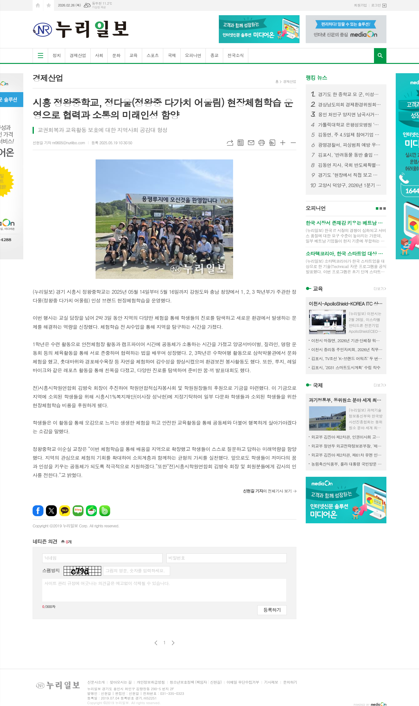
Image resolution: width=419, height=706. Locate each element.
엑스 (51, 510)
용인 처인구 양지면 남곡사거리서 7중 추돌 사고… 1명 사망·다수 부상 (349, 114)
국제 (172, 55)
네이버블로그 (78, 510)
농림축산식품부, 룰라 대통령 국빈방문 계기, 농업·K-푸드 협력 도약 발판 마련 (347, 464)
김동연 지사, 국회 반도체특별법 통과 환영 (349, 165)
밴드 (104, 510)
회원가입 (360, 5)
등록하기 (272, 609)
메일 (251, 143)
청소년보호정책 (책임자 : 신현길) (196, 682)
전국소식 (236, 55)
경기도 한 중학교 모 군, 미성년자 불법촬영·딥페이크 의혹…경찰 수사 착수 (349, 94)
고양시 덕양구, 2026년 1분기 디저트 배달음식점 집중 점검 (349, 185)
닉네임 (50, 558)
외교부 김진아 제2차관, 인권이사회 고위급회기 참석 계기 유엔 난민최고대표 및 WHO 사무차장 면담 (347, 437)
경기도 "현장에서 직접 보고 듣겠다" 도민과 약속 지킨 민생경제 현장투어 (349, 175)
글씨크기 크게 (283, 143)
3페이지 (384, 208)
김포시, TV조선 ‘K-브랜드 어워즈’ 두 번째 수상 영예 (347, 358)
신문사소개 (96, 682)
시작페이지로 (38, 5)
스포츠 (152, 55)
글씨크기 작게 (293, 143)
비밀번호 (177, 558)
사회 (99, 55)
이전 (156, 642)
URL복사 (230, 143)
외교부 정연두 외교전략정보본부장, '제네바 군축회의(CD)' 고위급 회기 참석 (347, 446)
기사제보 (271, 682)
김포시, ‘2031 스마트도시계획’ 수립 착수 (346, 367)
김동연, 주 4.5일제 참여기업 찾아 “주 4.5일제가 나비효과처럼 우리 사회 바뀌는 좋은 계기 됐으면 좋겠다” (349, 135)
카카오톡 (64, 510)
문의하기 (290, 682)
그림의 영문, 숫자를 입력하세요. (134, 570)
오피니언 (193, 55)
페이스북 (38, 510)
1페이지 (377, 208)
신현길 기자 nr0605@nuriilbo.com (59, 142)
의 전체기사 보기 (267, 491)
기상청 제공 (99, 7)
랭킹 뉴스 (316, 77)
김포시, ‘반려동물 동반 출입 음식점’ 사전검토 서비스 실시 (349, 155)
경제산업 (78, 55)
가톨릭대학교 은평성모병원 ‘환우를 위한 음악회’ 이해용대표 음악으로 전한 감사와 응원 (349, 125)
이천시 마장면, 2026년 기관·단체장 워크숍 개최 (347, 340)
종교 (214, 55)
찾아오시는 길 (121, 682)
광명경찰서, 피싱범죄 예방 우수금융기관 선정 (349, 145)
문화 (116, 55)
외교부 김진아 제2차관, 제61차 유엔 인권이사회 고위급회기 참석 (347, 455)
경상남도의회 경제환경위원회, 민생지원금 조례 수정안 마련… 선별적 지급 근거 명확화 (349, 104)
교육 (133, 55)
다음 (173, 642)
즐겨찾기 (48, 5)
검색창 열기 (380, 55)
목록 (240, 143)
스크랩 (272, 143)
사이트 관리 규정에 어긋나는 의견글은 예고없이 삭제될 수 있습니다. (107, 583)
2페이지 (381, 208)
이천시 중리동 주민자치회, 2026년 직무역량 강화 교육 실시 (347, 349)
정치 (56, 55)
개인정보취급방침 (150, 682)
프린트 (262, 143)
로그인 (376, 5)
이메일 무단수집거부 (243, 682)
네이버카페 (91, 510)
